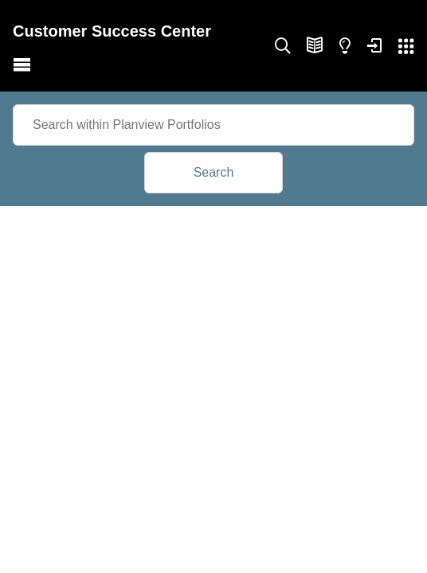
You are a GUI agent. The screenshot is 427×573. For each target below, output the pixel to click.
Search (214, 172)
